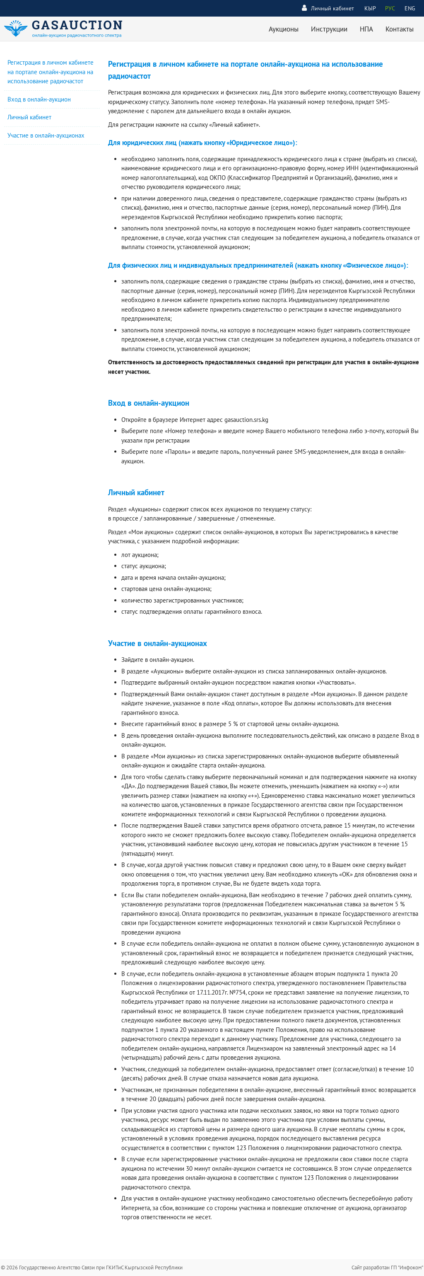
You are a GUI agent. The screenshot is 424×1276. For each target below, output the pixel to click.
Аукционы (284, 29)
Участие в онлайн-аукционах (45, 135)
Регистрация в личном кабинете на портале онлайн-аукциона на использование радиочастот (50, 71)
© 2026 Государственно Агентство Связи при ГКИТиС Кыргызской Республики (92, 1267)
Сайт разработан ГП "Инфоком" (387, 1267)
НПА (366, 29)
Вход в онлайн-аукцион (39, 99)
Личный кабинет (328, 8)
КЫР (370, 8)
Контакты (399, 29)
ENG (410, 8)
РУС (390, 8)
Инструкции (329, 29)
